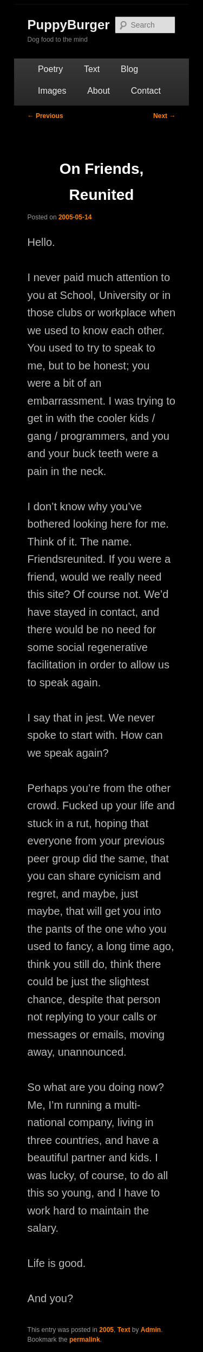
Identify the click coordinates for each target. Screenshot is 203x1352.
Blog (129, 69)
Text (92, 69)
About (98, 90)
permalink (84, 1339)
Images (52, 90)
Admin (151, 1330)
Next (164, 116)
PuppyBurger (69, 24)
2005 (106, 1330)
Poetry (50, 69)
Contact (146, 90)
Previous (45, 116)
